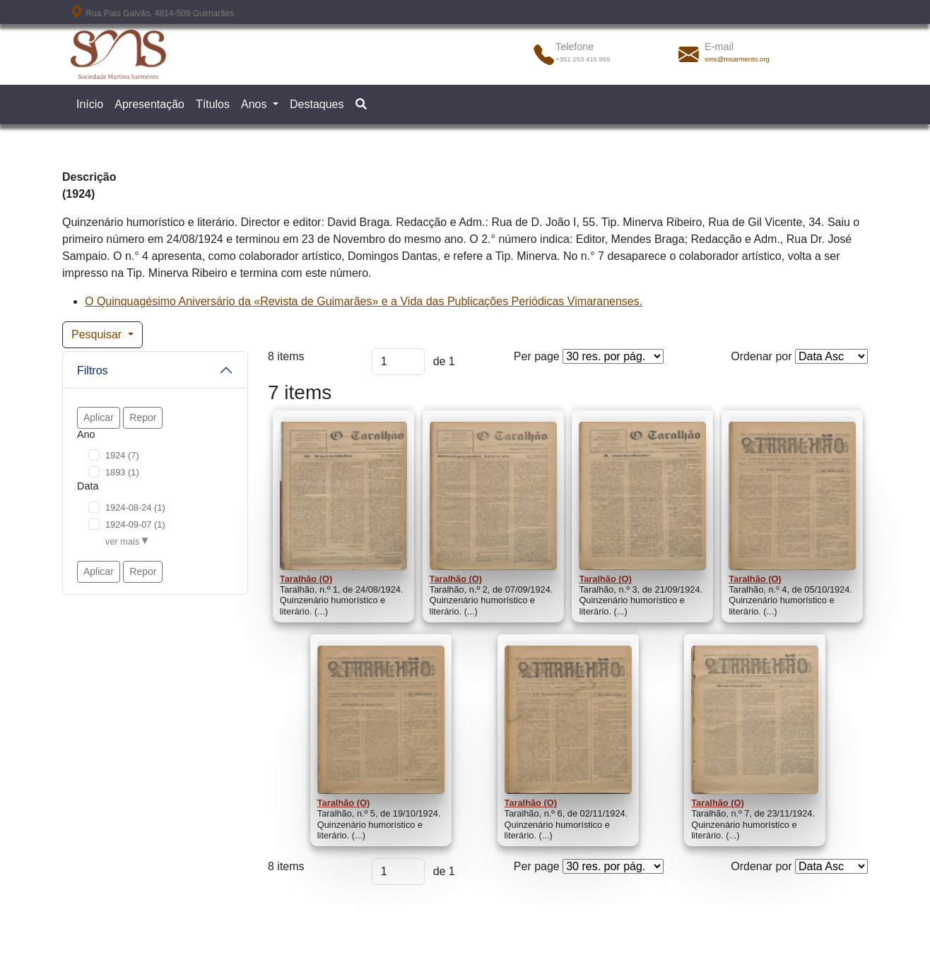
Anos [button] (255, 104)
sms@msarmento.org (737, 59)
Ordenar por (761, 356)
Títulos (213, 104)
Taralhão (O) (306, 579)
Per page (537, 356)
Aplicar (98, 417)
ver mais (122, 541)
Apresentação (149, 104)
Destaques (317, 104)
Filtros (92, 370)
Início (89, 104)
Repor (142, 417)
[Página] (398, 361)
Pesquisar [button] (98, 334)
